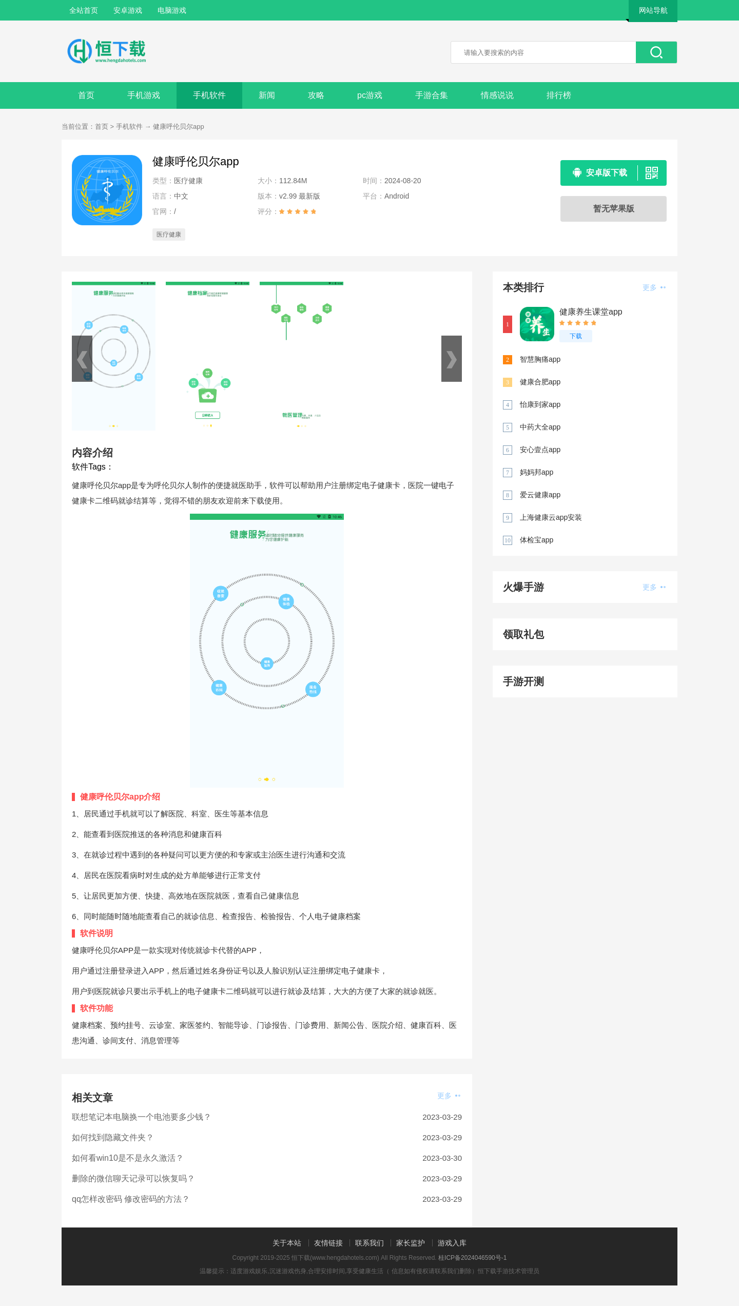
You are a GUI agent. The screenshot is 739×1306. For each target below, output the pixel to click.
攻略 (316, 95)
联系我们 (369, 1242)
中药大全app (540, 427)
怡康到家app (540, 404)
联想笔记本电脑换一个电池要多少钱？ (141, 1117)
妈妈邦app (536, 472)
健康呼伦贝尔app (178, 126)
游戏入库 (452, 1242)
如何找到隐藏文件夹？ (113, 1137)
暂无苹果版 (613, 208)
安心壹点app (540, 449)
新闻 (267, 95)
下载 (576, 336)
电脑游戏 (172, 10)
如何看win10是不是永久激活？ (128, 1158)
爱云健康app (540, 495)
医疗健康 (169, 234)
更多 (448, 1095)
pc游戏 (369, 95)
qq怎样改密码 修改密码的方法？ (131, 1199)
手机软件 (209, 95)
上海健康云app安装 (551, 517)
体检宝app (536, 540)
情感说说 (497, 95)
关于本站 (287, 1242)
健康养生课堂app (591, 311)
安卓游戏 (127, 10)
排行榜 (559, 95)
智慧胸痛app (540, 359)
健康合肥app (540, 382)
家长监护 (410, 1242)
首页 (86, 95)
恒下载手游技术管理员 (508, 1271)
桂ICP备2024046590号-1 (472, 1257)
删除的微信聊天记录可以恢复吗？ (133, 1178)
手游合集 (431, 95)
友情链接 (328, 1242)
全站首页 (83, 10)
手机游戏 (143, 95)
